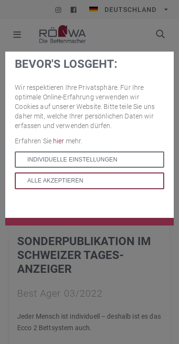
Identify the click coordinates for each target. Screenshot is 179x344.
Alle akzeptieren (55, 180)
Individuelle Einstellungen (72, 159)
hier (59, 141)
